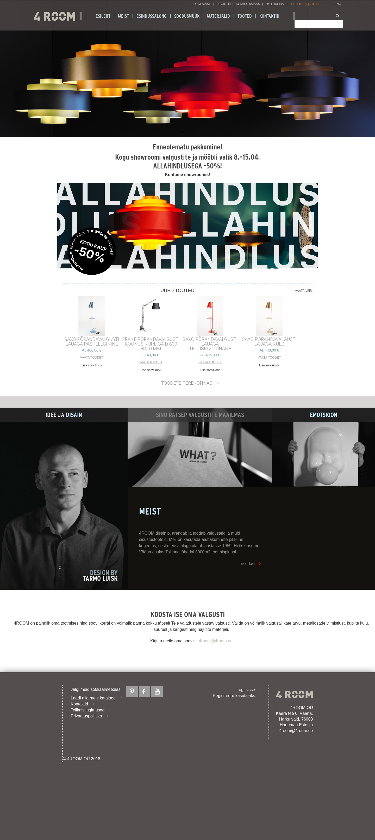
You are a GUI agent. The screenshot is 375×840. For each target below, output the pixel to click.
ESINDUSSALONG (151, 16)
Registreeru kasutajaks (238, 4)
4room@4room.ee (216, 641)
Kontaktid (269, 16)
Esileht (103, 16)
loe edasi (247, 563)
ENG (337, 4)
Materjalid (218, 16)
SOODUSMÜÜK (186, 16)
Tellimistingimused (88, 710)
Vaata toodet (91, 357)
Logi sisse (202, 4)
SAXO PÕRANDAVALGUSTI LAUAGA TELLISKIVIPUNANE (210, 344)
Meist (123, 16)
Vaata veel (303, 291)
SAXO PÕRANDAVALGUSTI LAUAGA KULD (269, 341)
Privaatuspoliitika (86, 716)
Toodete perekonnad (187, 383)
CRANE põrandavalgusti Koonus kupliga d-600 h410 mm (151, 344)
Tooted (245, 16)
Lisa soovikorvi (92, 365)
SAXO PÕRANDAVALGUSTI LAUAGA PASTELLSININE (91, 341)
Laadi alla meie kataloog (93, 698)
